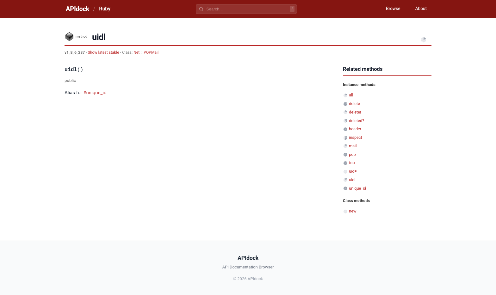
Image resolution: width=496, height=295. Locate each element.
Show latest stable (104, 52)
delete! (355, 112)
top (352, 162)
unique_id (357, 188)
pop (352, 154)
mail (352, 146)
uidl (352, 179)
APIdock (77, 9)
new (352, 211)
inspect (355, 137)
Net (136, 52)
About (420, 8)
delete (354, 103)
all (351, 95)
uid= (352, 171)
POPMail (151, 52)
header (355, 128)
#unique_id (94, 92)
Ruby (104, 9)
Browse (391, 8)
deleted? (356, 120)
